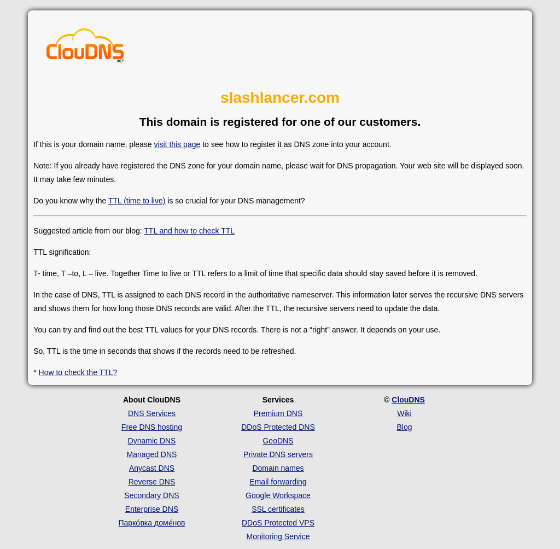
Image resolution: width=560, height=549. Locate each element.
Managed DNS (152, 454)
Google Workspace (278, 495)
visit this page (177, 144)
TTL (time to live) (137, 200)
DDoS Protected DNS (278, 427)
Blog (404, 427)
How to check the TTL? (78, 372)
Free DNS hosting (151, 427)
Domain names (278, 468)
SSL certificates (278, 509)
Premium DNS (278, 413)
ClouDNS (408, 399)
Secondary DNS (151, 495)
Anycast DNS (151, 468)
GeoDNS (277, 440)
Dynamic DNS (152, 440)
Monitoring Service (278, 536)
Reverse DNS (152, 481)
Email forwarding (277, 481)
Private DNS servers (278, 454)
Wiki (404, 413)
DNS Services (152, 413)
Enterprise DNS (151, 509)
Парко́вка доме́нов (152, 522)
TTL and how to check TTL (189, 230)
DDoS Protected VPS (278, 522)
